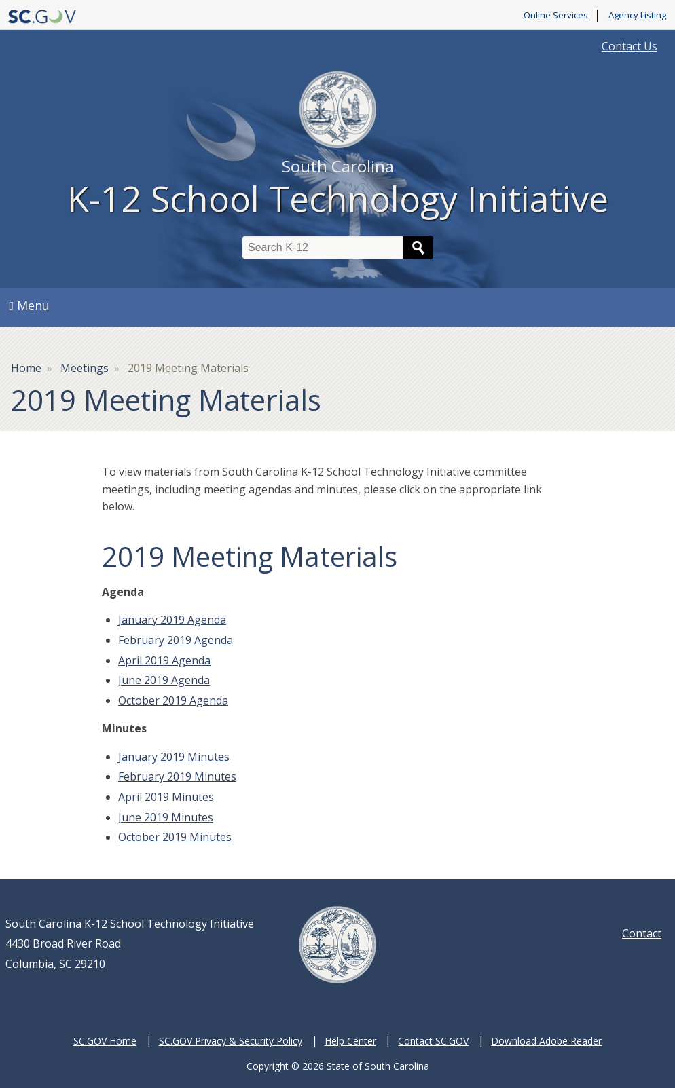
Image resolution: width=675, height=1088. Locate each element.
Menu (30, 305)
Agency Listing (637, 16)
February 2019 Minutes (177, 776)
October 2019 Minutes (175, 836)
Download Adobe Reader (546, 1040)
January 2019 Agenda (172, 619)
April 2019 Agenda (164, 660)
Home (26, 367)
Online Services (556, 16)
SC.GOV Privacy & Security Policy (230, 1040)
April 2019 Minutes (166, 796)
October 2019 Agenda (173, 700)
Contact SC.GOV (433, 1040)
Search (418, 247)
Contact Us (629, 46)
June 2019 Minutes (165, 817)
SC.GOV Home (104, 1040)
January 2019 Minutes (174, 756)
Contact (641, 933)
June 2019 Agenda (164, 680)
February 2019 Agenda (175, 640)
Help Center (350, 1040)
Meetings (84, 367)
